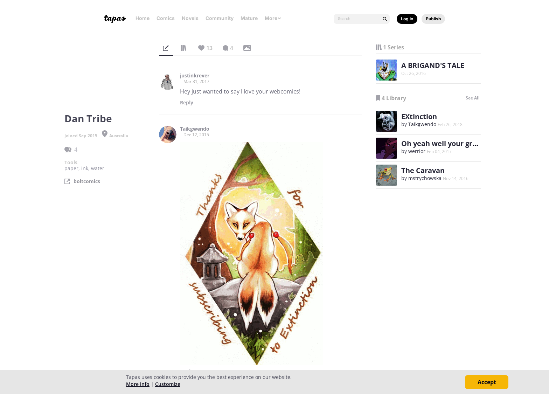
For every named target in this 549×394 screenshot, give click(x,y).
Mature (249, 18)
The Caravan (423, 170)
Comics (166, 18)
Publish (433, 18)
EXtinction (419, 116)
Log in (407, 18)
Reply (186, 102)
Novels (190, 18)
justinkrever (194, 75)
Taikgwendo (194, 129)
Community (220, 18)
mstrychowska (425, 178)
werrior (417, 151)
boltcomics (87, 181)
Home (142, 18)
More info (138, 384)
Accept (487, 382)
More (273, 18)
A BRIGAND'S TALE (432, 65)
